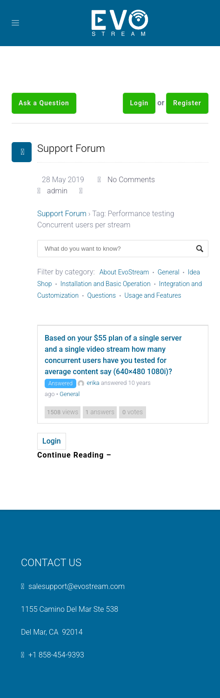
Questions (101, 295)
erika (88, 382)
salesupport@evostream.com (76, 586)
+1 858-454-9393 (56, 654)
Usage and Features (152, 295)
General (169, 272)
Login (139, 103)
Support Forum (71, 148)
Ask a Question (44, 103)
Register (187, 103)
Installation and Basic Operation (105, 283)
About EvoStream (124, 272)
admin (57, 190)
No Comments (131, 179)
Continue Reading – (74, 455)
